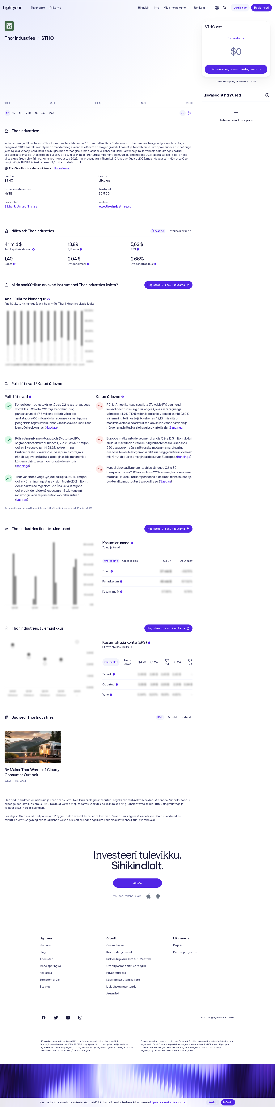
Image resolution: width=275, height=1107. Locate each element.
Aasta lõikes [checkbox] (130, 561)
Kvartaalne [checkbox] (111, 561)
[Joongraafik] (183, 113)
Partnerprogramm (185, 952)
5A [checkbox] (43, 113)
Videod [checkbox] (186, 717)
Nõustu (228, 1102)
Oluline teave (115, 945)
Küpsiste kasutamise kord (123, 979)
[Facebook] (43, 1017)
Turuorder (236, 38)
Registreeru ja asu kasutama (168, 285)
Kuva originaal (62, 168)
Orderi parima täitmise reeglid (126, 966)
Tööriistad (46, 959)
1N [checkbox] (14, 113)
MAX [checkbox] (51, 113)
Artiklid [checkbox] (172, 717)
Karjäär (177, 945)
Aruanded (112, 993)
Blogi (43, 952)
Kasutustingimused (119, 952)
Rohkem (201, 8)
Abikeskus (46, 973)
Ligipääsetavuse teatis (121, 986)
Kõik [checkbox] (160, 717)
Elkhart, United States (21, 206)
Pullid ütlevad (18, 396)
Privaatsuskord (116, 973)
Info (156, 7)
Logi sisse (240, 7)
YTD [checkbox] (28, 113)
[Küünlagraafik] (189, 113)
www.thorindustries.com (116, 206)
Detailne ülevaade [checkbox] (179, 231)
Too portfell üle (50, 979)
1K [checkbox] (20, 113)
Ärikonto (55, 7)
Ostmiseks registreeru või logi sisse (236, 69)
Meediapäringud (50, 966)
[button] (52, 176)
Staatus (45, 986)
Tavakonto (38, 7)
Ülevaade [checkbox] (158, 231)
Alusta (137, 883)
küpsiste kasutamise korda (167, 1102)
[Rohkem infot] (267, 95)
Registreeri (261, 7)
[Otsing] (224, 7)
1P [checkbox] (7, 113)
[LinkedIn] (68, 1017)
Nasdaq (51, 427)
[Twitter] (56, 1017)
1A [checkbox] (36, 113)
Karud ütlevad (110, 396)
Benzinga (22, 466)
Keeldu (213, 1102)
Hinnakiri (144, 7)
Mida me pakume (176, 8)
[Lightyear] (12, 7)
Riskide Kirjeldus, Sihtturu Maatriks (128, 959)
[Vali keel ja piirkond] (217, 7)
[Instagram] (80, 1017)
